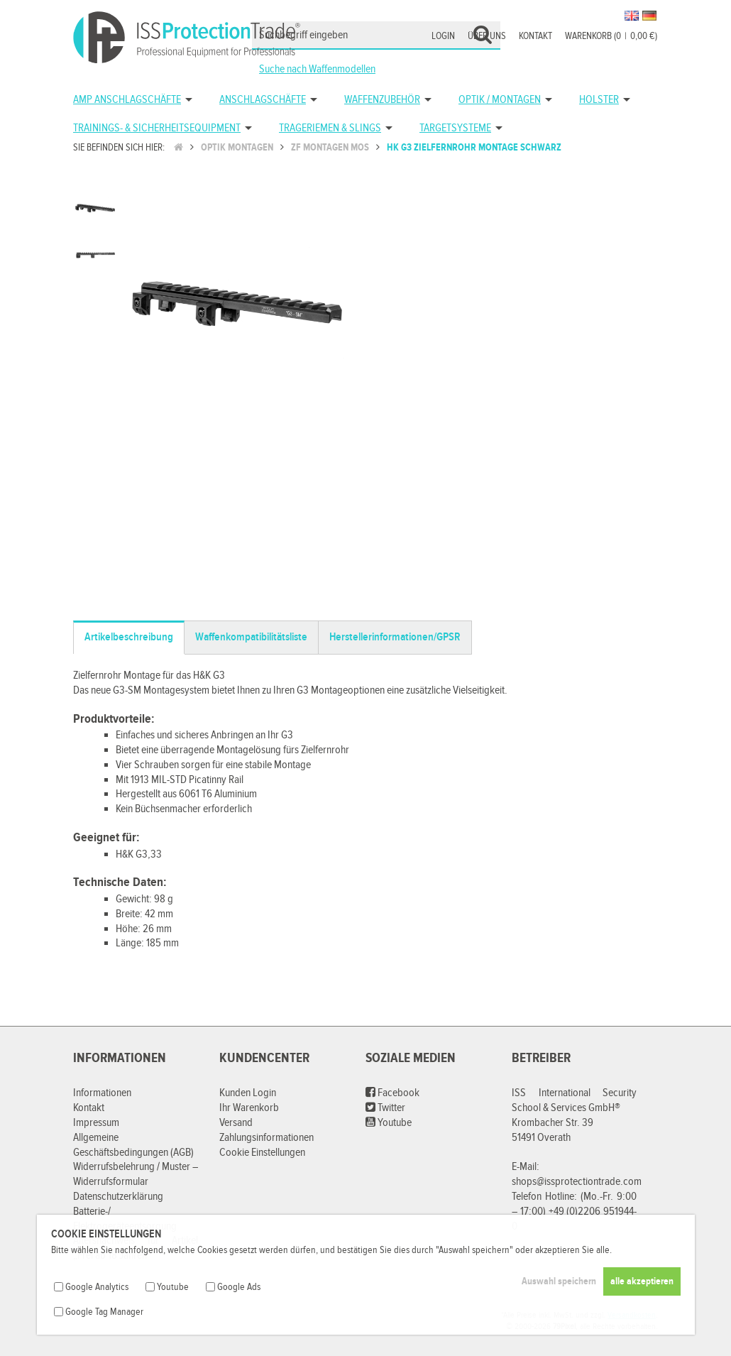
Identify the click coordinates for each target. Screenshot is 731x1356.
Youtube (389, 1123)
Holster (599, 99)
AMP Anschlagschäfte (127, 99)
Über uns (487, 36)
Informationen (102, 1093)
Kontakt (535, 36)
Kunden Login (247, 1093)
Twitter (385, 1108)
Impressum (96, 1123)
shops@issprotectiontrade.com (577, 1181)
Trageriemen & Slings (330, 128)
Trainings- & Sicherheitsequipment (157, 128)
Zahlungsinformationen (266, 1137)
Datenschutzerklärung (118, 1196)
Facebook (392, 1093)
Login (443, 36)
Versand (236, 1123)
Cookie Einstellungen (262, 1152)
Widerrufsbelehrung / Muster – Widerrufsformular (135, 1174)
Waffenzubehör (382, 99)
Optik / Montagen (499, 99)
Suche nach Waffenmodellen (317, 69)
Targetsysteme (455, 128)
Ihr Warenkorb (249, 1108)
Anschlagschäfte (262, 99)
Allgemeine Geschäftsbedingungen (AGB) (133, 1145)
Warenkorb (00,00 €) (611, 36)
